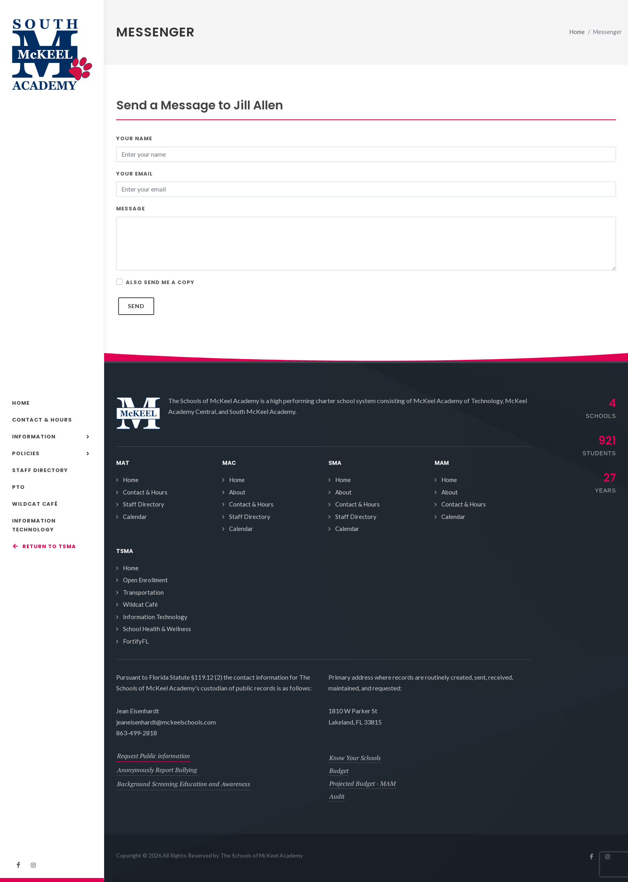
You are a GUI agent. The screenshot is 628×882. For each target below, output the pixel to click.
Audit (336, 796)
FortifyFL (136, 641)
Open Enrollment (145, 579)
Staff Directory (143, 504)
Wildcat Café (140, 604)
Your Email (134, 174)
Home (577, 31)
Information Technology (155, 616)
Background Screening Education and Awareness (183, 783)
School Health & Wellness (157, 628)
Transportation (143, 592)
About (237, 492)
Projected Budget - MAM (362, 783)
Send (136, 306)
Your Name (134, 138)
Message (130, 208)
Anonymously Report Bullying (157, 769)
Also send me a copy (160, 282)
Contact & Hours (145, 492)
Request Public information (153, 755)
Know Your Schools (355, 757)
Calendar (135, 516)
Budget (338, 770)
